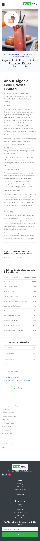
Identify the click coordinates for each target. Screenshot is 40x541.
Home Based (6, 430)
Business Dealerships (9, 416)
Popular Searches (20, 489)
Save (15, 66)
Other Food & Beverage (29, 54)
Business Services (8, 413)
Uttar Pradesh (10, 257)
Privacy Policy (8, 380)
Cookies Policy (20, 518)
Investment (20, 495)
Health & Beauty (7, 426)
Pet (3, 437)
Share (25, 66)
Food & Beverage (14, 54)
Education (5, 419)
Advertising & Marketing (10, 406)
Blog (20, 504)
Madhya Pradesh (22, 257)
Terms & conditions (20, 512)
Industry (20, 484)
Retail (3, 440)
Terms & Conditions (23, 380)
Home (4, 54)
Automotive (6, 409)
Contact (20, 510)
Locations (20, 486)
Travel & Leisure (7, 444)
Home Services (7, 433)
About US (20, 507)
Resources (20, 492)
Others (4, 447)
